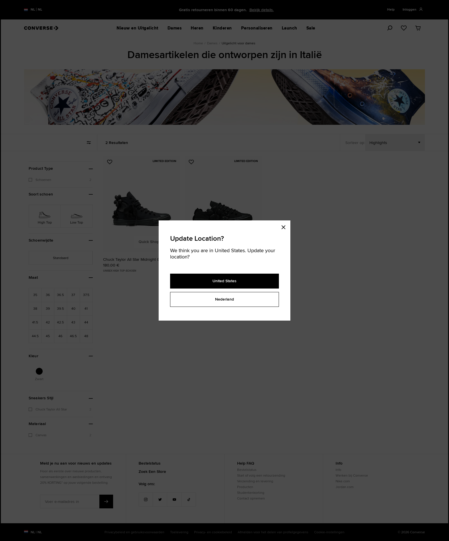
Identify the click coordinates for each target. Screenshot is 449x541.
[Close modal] (285, 226)
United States (224, 281)
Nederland (224, 299)
